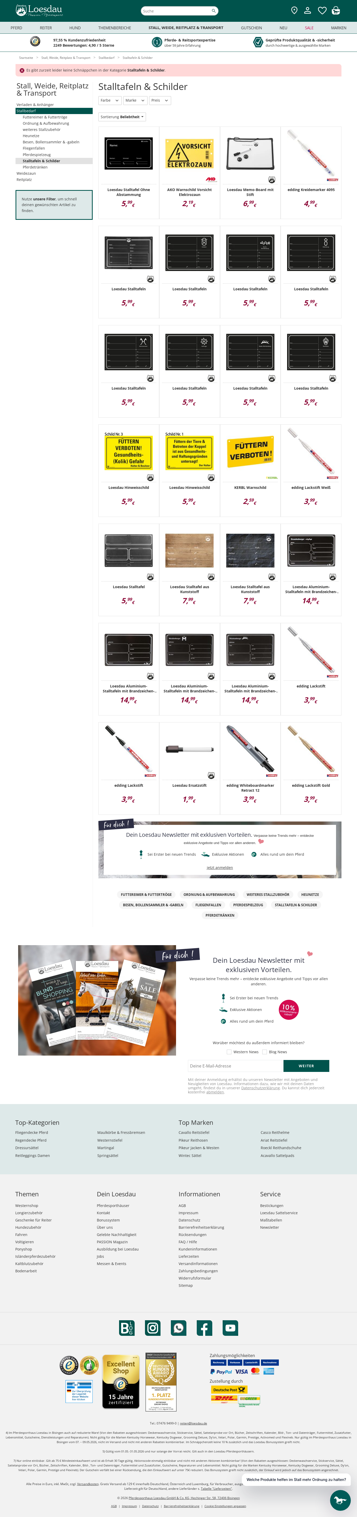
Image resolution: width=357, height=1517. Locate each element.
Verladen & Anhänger (35, 104)
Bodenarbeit (26, 1270)
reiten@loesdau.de (193, 1423)
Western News (246, 1052)
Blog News (278, 1052)
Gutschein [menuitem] (251, 27)
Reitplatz (24, 179)
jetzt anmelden (220, 867)
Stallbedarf (26, 110)
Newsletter (269, 1227)
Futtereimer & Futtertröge (45, 117)
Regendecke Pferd (31, 1140)
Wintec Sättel (190, 1155)
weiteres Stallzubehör (42, 129)
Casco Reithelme (275, 1132)
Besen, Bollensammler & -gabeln (51, 141)
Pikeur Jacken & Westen (199, 1147)
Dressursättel (27, 1147)
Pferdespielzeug (37, 154)
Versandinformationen (198, 1263)
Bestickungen (271, 1205)
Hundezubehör (28, 1227)
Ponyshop (23, 1249)
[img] (336, 13)
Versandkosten (88, 1484)
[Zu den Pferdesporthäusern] (294, 10)
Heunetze (31, 135)
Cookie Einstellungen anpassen (225, 1506)
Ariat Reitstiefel (274, 1140)
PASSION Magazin (112, 1241)
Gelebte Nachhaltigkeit (116, 1234)
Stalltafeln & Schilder (41, 160)
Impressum (188, 1212)
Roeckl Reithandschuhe (281, 1147)
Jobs (100, 1256)
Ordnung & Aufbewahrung (46, 123)
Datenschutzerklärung (260, 1087)
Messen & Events (111, 1263)
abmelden (215, 1092)
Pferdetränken (35, 167)
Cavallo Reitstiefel (194, 1132)
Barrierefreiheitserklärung (201, 1227)
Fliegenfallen (34, 148)
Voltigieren (24, 1241)
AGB (182, 1205)
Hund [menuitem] (75, 27)
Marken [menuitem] (338, 27)
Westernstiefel (109, 1140)
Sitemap (186, 1285)
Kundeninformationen (198, 1249)
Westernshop (26, 1205)
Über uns (105, 1227)
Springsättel (107, 1155)
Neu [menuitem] (283, 27)
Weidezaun (26, 173)
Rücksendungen (193, 1234)
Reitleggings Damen (32, 1155)
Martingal (105, 1147)
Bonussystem (108, 1220)
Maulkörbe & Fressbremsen (121, 1132)
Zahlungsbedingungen (198, 1270)
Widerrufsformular (195, 1278)
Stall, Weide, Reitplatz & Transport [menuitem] (186, 27)
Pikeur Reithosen (193, 1140)
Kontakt (103, 1212)
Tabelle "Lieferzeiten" (216, 1488)
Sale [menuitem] (309, 27)
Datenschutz (189, 1220)
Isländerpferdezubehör (35, 1256)
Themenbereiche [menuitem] (114, 27)
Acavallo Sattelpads (277, 1155)
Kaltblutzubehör (29, 1263)
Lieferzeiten (189, 1256)
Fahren (21, 1234)
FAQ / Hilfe (188, 1241)
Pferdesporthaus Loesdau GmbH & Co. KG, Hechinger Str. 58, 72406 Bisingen (184, 1498)
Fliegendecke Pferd (31, 1132)
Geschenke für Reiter (33, 1220)
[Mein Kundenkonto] (307, 14)
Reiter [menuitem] (46, 27)
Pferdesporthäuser (113, 1205)
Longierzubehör (29, 1212)
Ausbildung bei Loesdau (118, 1249)
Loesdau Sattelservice (279, 1212)
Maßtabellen (271, 1220)
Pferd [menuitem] (16, 27)
